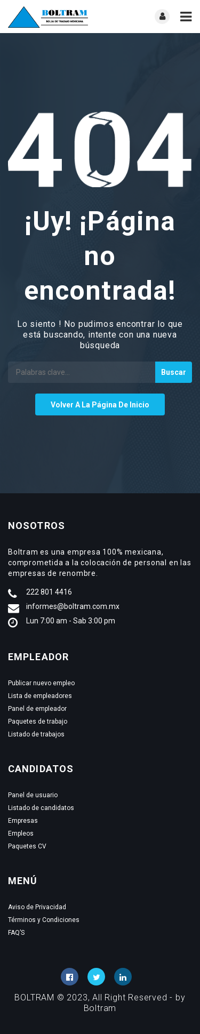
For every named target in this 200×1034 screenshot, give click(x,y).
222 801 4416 (49, 592)
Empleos (21, 833)
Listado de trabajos (36, 734)
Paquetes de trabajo (37, 721)
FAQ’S (16, 932)
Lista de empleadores (40, 696)
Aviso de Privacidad (37, 907)
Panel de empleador (37, 708)
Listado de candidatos (41, 808)
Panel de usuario (33, 795)
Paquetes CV (27, 846)
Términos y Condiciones (43, 920)
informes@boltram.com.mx (72, 606)
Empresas (23, 820)
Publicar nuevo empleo (41, 683)
